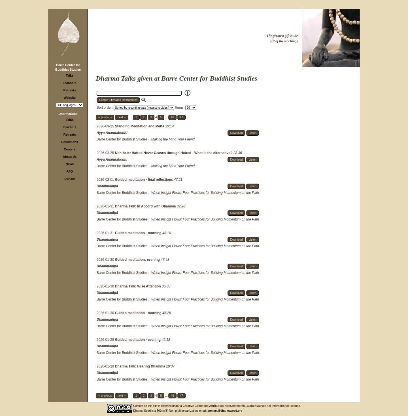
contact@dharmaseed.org (225, 410)
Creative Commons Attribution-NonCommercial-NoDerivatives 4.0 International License (241, 405)
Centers (69, 149)
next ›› (122, 117)
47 (181, 117)
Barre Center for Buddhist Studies (122, 139)
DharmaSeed (68, 113)
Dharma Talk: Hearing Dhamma (140, 366)
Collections (69, 142)
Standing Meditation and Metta (140, 126)
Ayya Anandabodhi (112, 133)
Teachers (69, 83)
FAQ (70, 171)
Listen (252, 133)
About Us (69, 156)
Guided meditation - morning (138, 233)
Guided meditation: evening (138, 260)
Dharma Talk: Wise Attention (138, 286)
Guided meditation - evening (138, 340)
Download (236, 133)
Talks (69, 75)
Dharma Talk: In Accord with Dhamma (146, 206)
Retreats (69, 90)
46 (172, 117)
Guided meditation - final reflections (144, 180)
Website (70, 97)
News (69, 164)
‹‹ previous (105, 117)
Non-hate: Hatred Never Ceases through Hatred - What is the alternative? (174, 153)
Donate (69, 178)
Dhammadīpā (107, 186)
